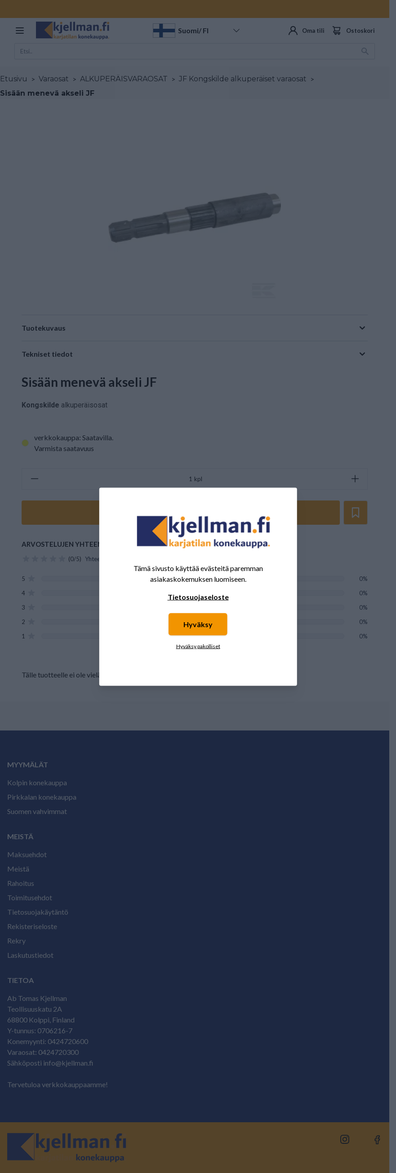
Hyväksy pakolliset (198, 645)
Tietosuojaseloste (198, 596)
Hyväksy (198, 624)
